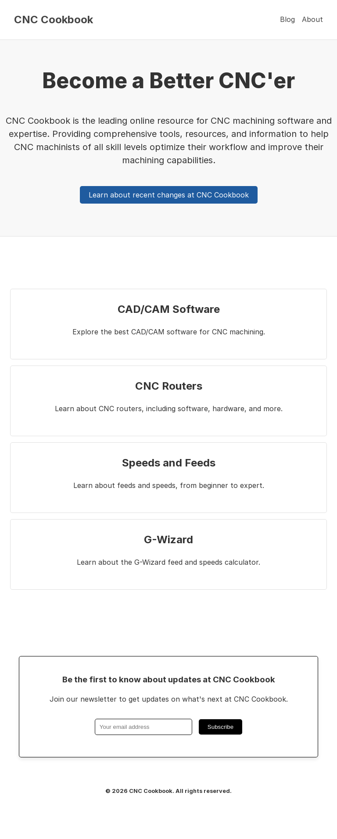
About (312, 19)
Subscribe (220, 727)
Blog (287, 19)
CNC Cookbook (53, 19)
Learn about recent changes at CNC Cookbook (169, 194)
